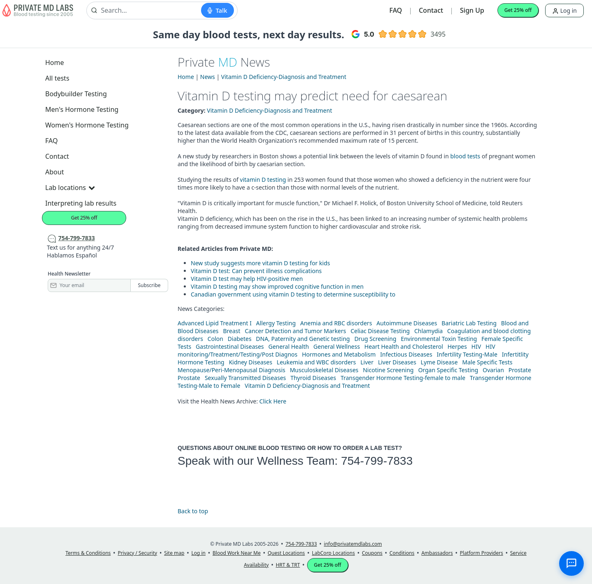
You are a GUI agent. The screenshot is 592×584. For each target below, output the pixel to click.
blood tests (465, 156)
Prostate (520, 370)
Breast (231, 331)
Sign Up (472, 10)
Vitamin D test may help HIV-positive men (247, 279)
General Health (288, 346)
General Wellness (336, 346)
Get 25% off (518, 10)
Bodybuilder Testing (76, 93)
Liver (367, 362)
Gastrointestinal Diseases (230, 346)
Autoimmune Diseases (407, 323)
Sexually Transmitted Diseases (245, 378)
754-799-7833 (376, 460)
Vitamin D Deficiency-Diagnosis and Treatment (284, 77)
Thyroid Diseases (313, 378)
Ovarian (493, 370)
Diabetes (240, 339)
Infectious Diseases (406, 354)
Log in (564, 10)
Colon (215, 339)
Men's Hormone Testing (81, 109)
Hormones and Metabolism (338, 354)
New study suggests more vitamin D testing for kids (260, 263)
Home (54, 62)
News (207, 77)
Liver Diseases (397, 362)
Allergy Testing (276, 323)
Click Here (273, 401)
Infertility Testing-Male (467, 354)
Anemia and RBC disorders (336, 323)
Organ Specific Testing (448, 370)
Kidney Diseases (251, 362)
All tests (57, 78)
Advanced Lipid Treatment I (215, 323)
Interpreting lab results (80, 203)
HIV (476, 346)
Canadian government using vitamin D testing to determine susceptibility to (293, 294)
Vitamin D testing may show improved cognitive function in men (277, 286)
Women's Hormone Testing (87, 125)
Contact (431, 10)
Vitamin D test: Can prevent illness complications (256, 271)
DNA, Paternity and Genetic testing (303, 339)
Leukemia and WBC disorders (316, 362)
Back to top (193, 511)
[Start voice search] (217, 10)
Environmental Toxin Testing (439, 339)
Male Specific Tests (487, 362)
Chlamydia (428, 331)
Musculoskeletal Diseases (324, 370)
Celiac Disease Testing (380, 331)
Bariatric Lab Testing (469, 323)
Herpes (457, 346)
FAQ (395, 10)
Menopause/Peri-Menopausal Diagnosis (231, 370)
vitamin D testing (263, 179)
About (54, 171)
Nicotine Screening (388, 370)
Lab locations (70, 187)
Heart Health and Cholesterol (403, 346)
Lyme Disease (439, 362)
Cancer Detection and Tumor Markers (295, 331)
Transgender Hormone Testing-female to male (402, 378)
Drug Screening (375, 339)
